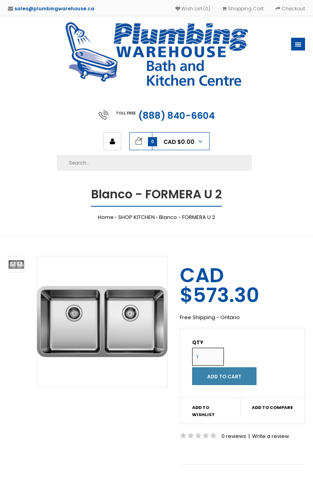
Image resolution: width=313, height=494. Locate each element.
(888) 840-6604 (176, 115)
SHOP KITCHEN (136, 217)
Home (106, 217)
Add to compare (272, 407)
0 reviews (234, 436)
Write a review (270, 436)
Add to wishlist (203, 411)
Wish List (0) (192, 8)
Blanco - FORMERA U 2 (187, 217)
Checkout (290, 8)
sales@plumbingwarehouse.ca (54, 8)
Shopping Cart (243, 8)
